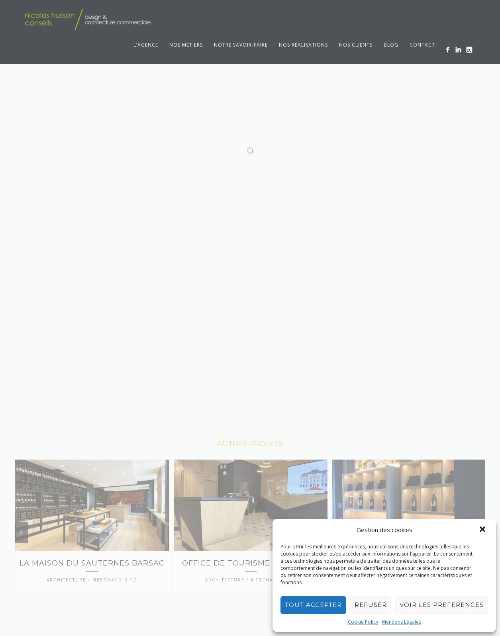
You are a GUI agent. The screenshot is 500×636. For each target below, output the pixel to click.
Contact (422, 44)
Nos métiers (186, 44)
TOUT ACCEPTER (313, 605)
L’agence (145, 44)
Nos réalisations (303, 44)
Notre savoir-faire (241, 44)
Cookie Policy (363, 621)
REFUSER (371, 605)
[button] (483, 530)
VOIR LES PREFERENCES (442, 605)
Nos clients (356, 44)
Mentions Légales (401, 621)
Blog (391, 44)
